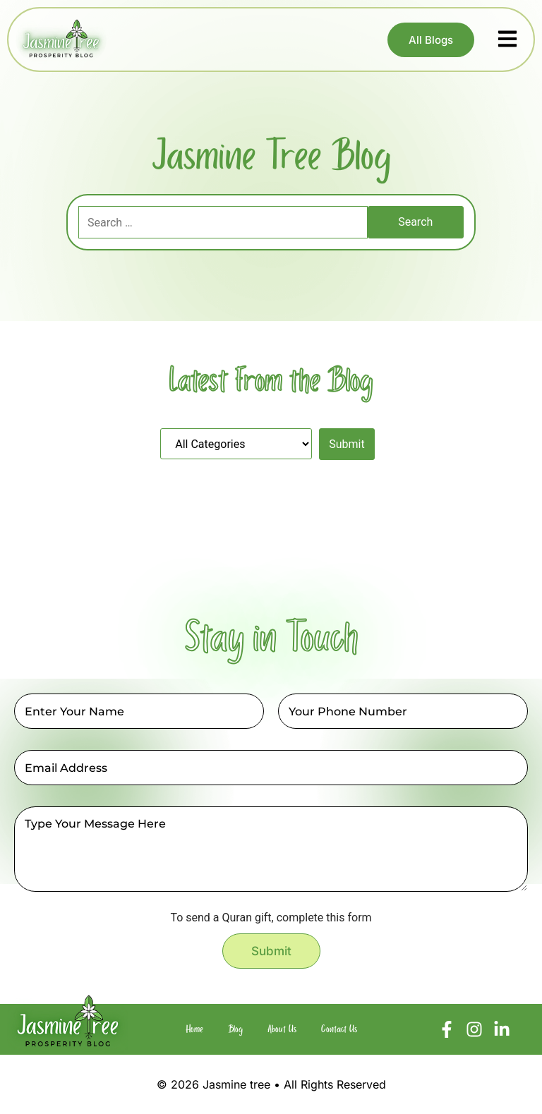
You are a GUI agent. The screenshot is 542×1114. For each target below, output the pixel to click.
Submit (271, 951)
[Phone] (403, 711)
